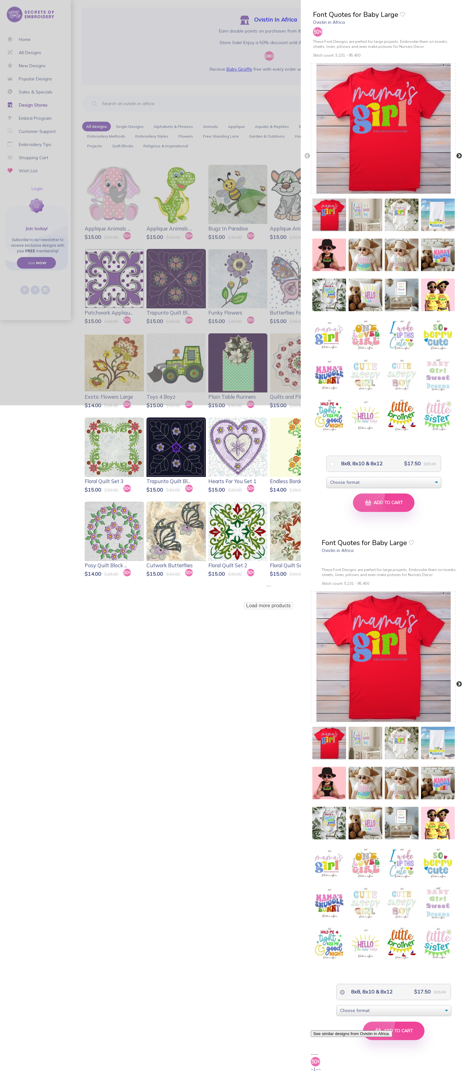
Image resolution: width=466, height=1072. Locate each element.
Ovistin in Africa (329, 22)
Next (459, 156)
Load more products (268, 605)
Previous (307, 156)
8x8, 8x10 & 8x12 (361, 463)
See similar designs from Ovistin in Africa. (351, 1033)
